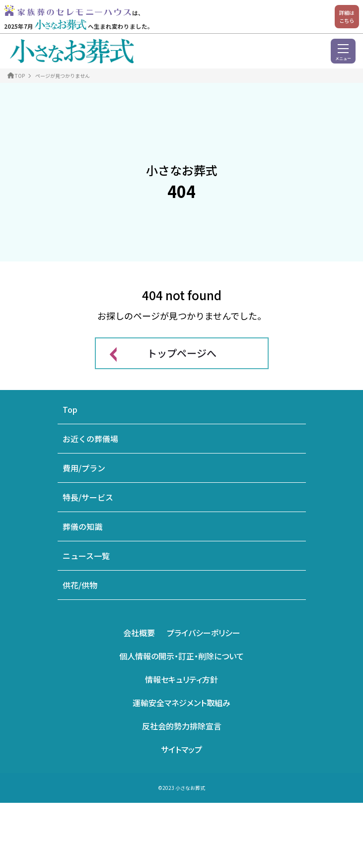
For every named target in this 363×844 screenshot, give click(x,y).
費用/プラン (84, 468)
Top (70, 409)
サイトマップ (181, 749)
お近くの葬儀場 (90, 439)
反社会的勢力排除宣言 (181, 726)
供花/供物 (80, 585)
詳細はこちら (346, 16)
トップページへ (182, 353)
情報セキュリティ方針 (181, 679)
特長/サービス (88, 497)
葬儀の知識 (82, 526)
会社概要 (139, 633)
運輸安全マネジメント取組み (181, 703)
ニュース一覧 (86, 556)
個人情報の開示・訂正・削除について (181, 656)
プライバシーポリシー (203, 633)
